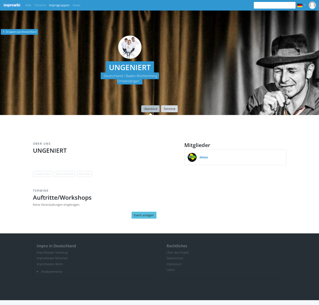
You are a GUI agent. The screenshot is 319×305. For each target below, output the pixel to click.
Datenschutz (175, 258)
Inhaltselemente (51, 272)
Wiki (28, 5)
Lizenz (171, 270)
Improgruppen (59, 5)
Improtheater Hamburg (52, 252)
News (76, 5)
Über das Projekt (178, 252)
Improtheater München (52, 258)
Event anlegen (144, 215)
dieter (204, 157)
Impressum (174, 264)
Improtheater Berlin (50, 264)
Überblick (150, 109)
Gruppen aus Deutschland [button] (19, 31)
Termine (40, 5)
